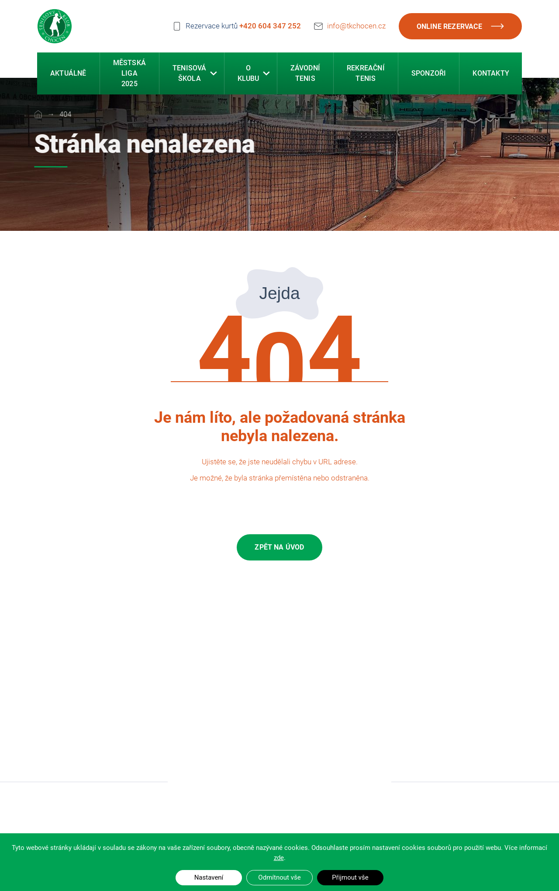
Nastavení (209, 877)
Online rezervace (460, 26)
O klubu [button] (248, 74)
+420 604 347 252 (270, 25)
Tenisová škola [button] (190, 74)
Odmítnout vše (279, 877)
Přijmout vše (350, 877)
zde (279, 858)
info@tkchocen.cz (356, 25)
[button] (213, 74)
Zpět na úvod (279, 547)
